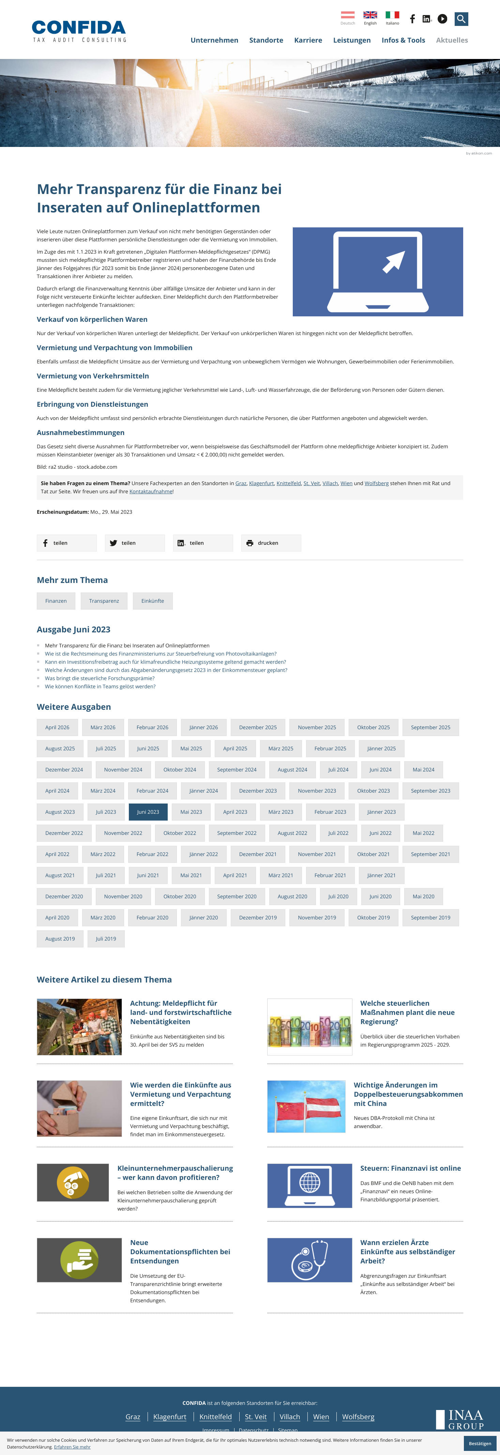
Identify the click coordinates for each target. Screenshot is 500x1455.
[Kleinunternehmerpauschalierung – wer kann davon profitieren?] (135, 1192)
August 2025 (60, 748)
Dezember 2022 (64, 833)
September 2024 (237, 769)
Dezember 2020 (64, 896)
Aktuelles (452, 40)
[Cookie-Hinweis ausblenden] (480, 1443)
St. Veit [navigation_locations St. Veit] (256, 1416)
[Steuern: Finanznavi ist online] (365, 1192)
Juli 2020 (339, 896)
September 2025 (430, 727)
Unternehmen (215, 40)
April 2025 (235, 748)
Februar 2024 (152, 790)
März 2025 (281, 748)
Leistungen (352, 40)
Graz (241, 483)
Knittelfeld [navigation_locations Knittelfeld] (215, 1416)
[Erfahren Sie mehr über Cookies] (72, 1447)
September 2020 (237, 896)
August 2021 (60, 875)
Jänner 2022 (204, 854)
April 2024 (57, 790)
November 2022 (123, 833)
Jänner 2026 (204, 727)
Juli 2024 (339, 769)
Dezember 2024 (64, 769)
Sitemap (288, 1430)
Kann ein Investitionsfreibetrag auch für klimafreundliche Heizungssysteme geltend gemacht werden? (165, 662)
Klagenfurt (261, 483)
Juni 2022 (381, 833)
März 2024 (103, 790)
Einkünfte (152, 601)
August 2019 (60, 938)
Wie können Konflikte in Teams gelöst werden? (100, 686)
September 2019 (430, 917)
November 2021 (317, 854)
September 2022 (237, 833)
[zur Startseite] (79, 31)
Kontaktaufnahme (151, 491)
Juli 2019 (106, 938)
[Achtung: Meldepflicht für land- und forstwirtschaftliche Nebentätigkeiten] (135, 1031)
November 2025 (317, 727)
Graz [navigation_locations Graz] (132, 1416)
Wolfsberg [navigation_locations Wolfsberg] (358, 1416)
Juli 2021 (106, 875)
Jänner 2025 (381, 748)
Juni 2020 (381, 896)
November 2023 (317, 790)
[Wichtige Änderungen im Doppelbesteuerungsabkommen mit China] (365, 1114)
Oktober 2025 (373, 727)
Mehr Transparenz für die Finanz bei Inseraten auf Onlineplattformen (127, 645)
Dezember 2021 (258, 854)
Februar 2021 (330, 875)
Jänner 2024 (204, 790)
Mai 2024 (424, 769)
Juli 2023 (106, 812)
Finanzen (56, 601)
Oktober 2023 (373, 790)
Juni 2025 (148, 748)
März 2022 (103, 854)
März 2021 (281, 875)
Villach (330, 483)
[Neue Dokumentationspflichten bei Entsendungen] (135, 1275)
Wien (346, 483)
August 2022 (292, 833)
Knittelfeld (289, 483)
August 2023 (60, 812)
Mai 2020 (424, 896)
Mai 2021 (191, 875)
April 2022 (57, 854)
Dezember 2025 (258, 727)
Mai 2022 (424, 833)
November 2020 (123, 896)
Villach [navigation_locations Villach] (290, 1416)
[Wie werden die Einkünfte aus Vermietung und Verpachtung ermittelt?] (135, 1114)
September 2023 (430, 790)
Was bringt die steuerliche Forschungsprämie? (99, 678)
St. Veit (312, 483)
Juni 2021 (148, 875)
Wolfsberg (377, 483)
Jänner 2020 (204, 917)
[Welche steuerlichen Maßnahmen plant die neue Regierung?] (365, 1031)
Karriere (308, 40)
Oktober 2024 (180, 769)
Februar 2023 (330, 812)
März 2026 (103, 727)
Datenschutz (254, 1430)
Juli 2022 (339, 833)
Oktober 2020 (180, 896)
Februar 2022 (152, 854)
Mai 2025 (191, 748)
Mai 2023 (191, 812)
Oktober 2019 (373, 917)
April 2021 (235, 875)
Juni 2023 (148, 812)
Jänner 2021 (381, 875)
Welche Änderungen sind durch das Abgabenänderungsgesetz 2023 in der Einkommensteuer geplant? (166, 670)
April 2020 (57, 917)
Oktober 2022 (180, 833)
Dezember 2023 (258, 790)
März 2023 (281, 812)
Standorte (266, 40)
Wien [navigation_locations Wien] (321, 1416)
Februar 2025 (330, 748)
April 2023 (235, 812)
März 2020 (103, 917)
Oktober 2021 (373, 854)
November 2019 (317, 917)
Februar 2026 (152, 727)
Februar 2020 (152, 917)
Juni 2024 (381, 769)
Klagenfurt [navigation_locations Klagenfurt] (169, 1416)
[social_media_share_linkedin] (203, 543)
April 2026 (57, 727)
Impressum (215, 1430)
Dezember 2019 (258, 917)
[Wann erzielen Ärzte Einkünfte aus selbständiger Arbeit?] (365, 1275)
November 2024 (123, 769)
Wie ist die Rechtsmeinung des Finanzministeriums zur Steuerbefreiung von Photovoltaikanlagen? (160, 653)
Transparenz (104, 601)
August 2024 (292, 769)
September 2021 (430, 854)
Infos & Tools (403, 40)
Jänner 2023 (381, 812)
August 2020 (292, 896)
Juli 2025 (106, 748)
